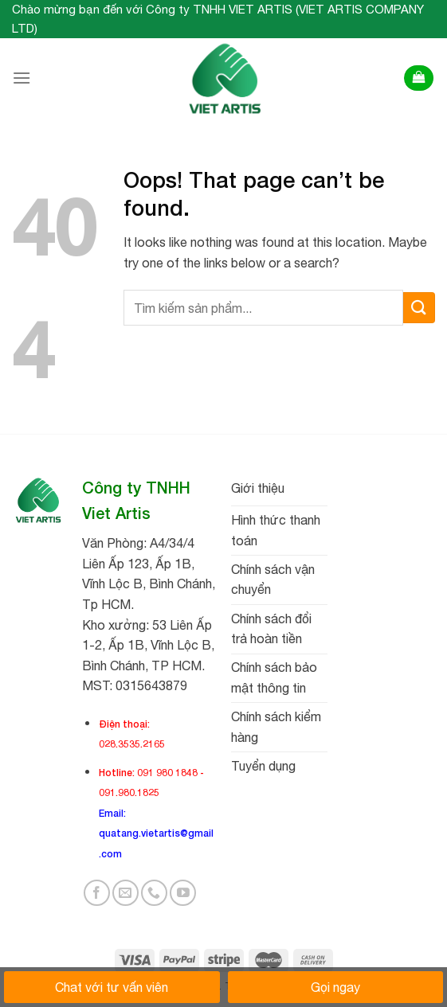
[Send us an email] (125, 893)
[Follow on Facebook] (97, 893)
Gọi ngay (335, 987)
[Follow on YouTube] (183, 893)
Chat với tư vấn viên (111, 987)
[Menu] (21, 77)
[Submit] (419, 307)
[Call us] (154, 893)
